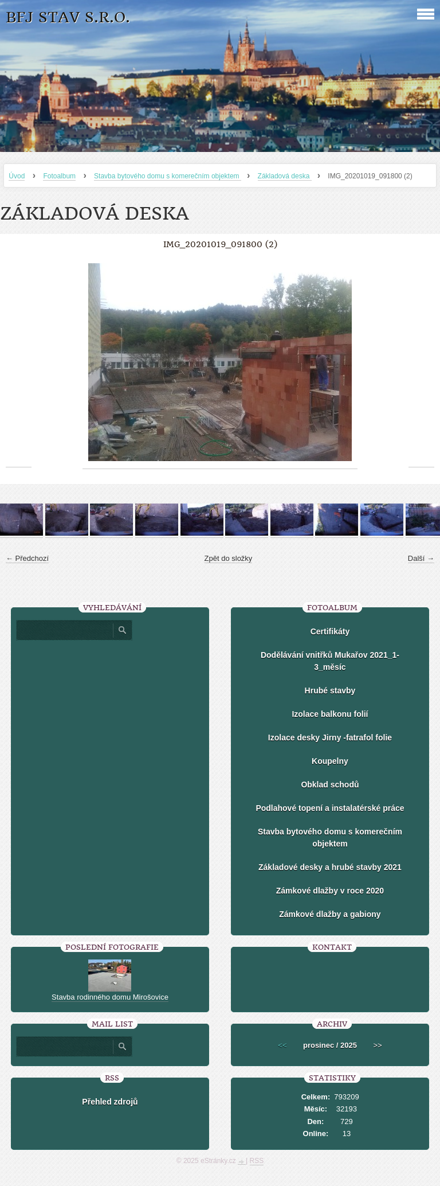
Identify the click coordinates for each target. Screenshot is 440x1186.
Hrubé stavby (330, 690)
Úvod (17, 176)
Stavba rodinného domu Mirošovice (110, 997)
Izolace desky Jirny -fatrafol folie (330, 737)
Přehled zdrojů (110, 1101)
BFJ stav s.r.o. (68, 17)
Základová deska (285, 176)
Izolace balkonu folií (330, 714)
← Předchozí (27, 558)
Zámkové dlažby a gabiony (329, 914)
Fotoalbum (59, 176)
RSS (257, 1161)
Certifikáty (330, 631)
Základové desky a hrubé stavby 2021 (330, 867)
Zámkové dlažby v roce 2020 (330, 890)
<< (282, 1045)
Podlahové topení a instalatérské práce (330, 808)
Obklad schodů (330, 784)
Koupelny (330, 761)
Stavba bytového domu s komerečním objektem (167, 176)
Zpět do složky (229, 558)
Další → (421, 558)
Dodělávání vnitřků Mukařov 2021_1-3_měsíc (330, 661)
